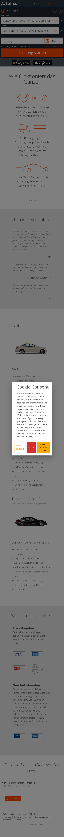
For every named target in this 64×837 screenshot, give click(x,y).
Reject (31, 447)
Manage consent (20, 447)
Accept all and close (43, 447)
